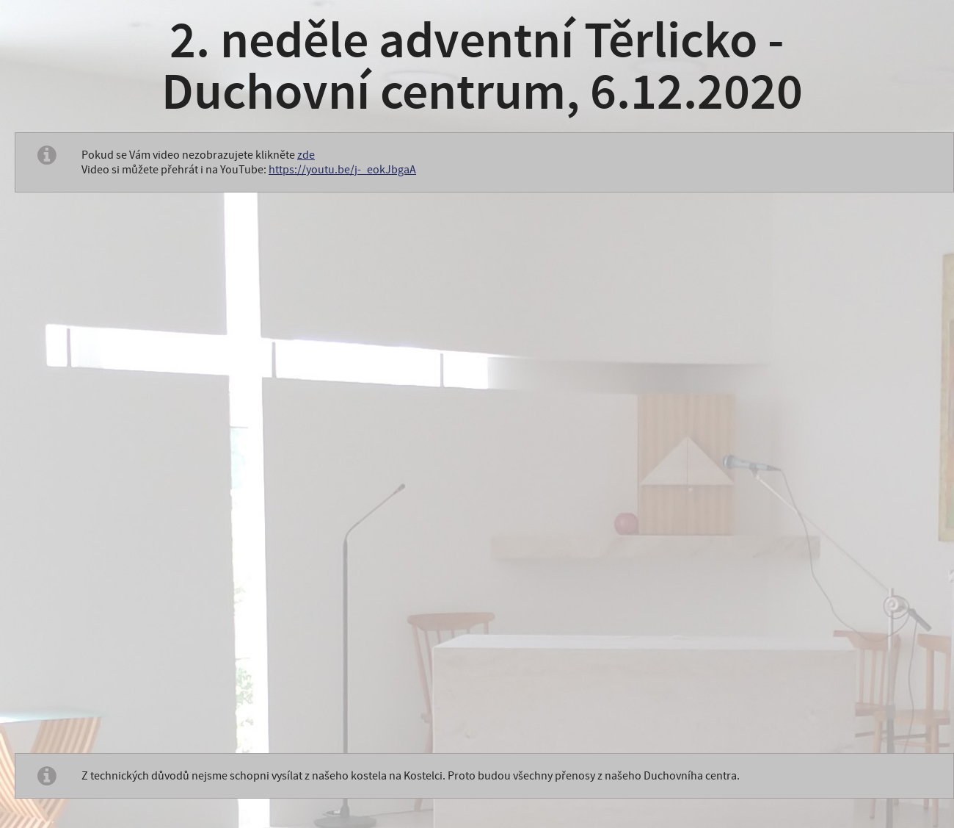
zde (306, 155)
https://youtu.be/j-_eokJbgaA (342, 169)
